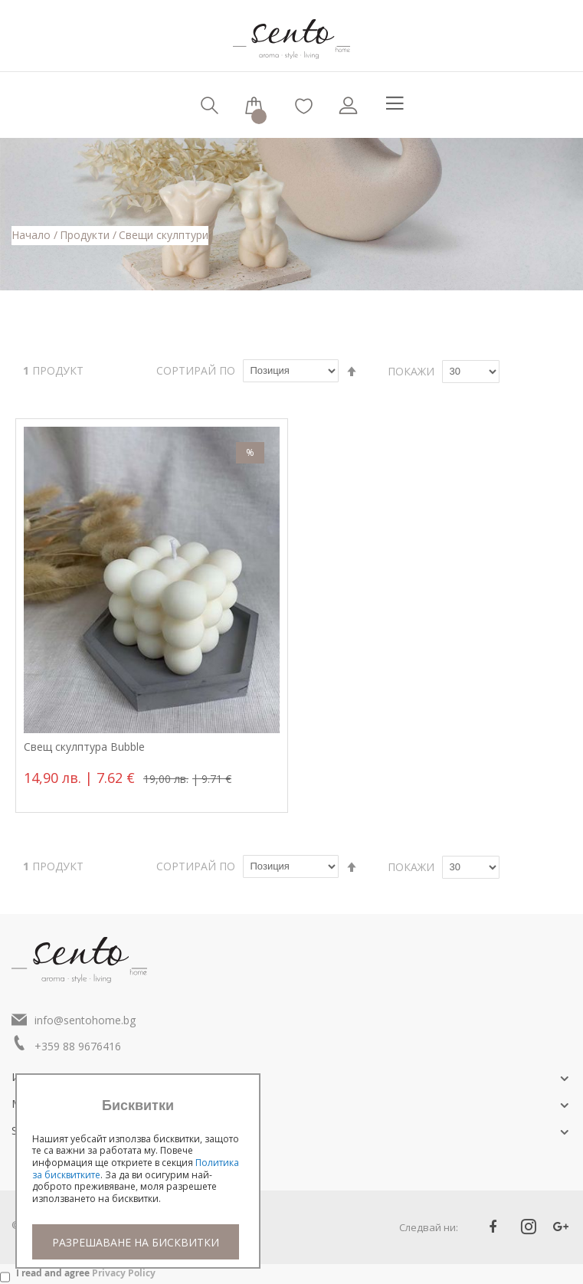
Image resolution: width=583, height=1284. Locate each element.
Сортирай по (195, 370)
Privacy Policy (124, 1272)
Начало (32, 235)
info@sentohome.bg (85, 1020)
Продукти (86, 235)
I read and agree (86, 1272)
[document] (138, 1178)
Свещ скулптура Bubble (84, 747)
